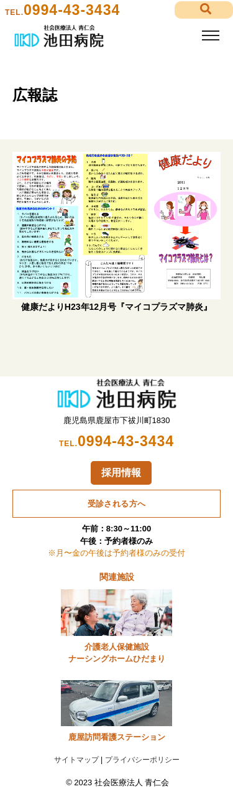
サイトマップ (76, 759)
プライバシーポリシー (142, 759)
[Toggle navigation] (210, 36)
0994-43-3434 (72, 10)
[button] (204, 10)
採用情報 (121, 472)
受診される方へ (117, 503)
